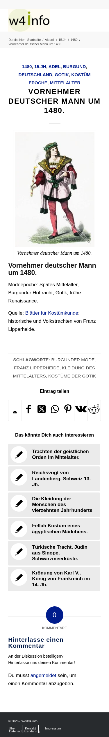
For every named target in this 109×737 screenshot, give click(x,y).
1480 (27, 66)
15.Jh (40, 66)
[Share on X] (41, 410)
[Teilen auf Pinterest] (67, 410)
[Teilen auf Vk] (80, 410)
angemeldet (43, 675)
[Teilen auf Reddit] (94, 410)
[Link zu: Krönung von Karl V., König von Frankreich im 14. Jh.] (54, 579)
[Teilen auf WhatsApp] (54, 410)
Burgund (74, 66)
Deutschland (35, 74)
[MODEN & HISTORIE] (45, 20)
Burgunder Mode (72, 359)
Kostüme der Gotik (72, 375)
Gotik (62, 74)
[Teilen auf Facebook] (28, 410)
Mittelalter (65, 82)
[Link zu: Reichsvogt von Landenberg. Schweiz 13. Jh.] (54, 478)
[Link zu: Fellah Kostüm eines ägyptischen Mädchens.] (54, 529)
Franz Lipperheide (36, 367)
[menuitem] (12, 728)
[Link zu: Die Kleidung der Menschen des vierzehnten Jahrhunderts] (54, 504)
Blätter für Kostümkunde (51, 313)
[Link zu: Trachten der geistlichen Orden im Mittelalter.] (54, 454)
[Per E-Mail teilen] (15, 412)
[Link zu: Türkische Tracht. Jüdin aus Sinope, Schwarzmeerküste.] (54, 553)
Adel (55, 66)
